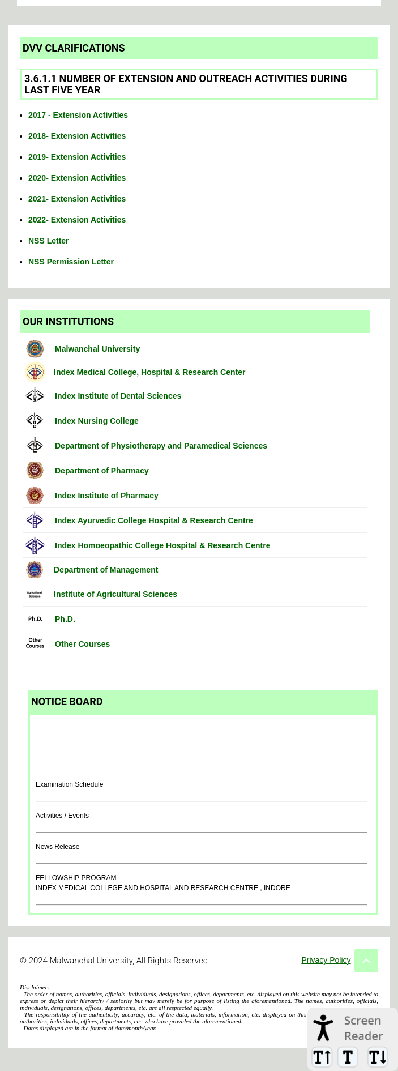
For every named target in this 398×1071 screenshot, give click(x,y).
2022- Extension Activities (77, 219)
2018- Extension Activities (77, 135)
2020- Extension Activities (77, 177)
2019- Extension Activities (77, 156)
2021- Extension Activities (77, 198)
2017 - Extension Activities (78, 115)
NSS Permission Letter (71, 261)
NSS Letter (48, 240)
